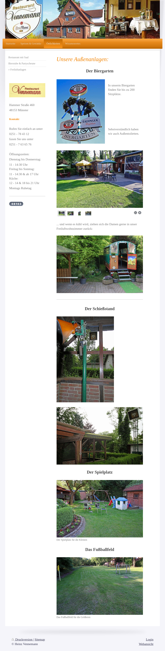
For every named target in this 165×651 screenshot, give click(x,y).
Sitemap (40, 639)
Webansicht (146, 644)
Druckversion (22, 639)
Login (149, 639)
